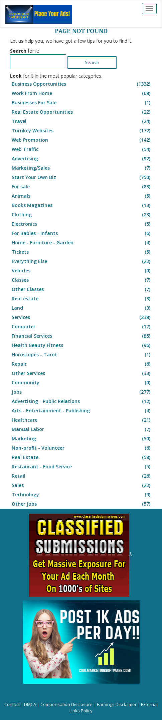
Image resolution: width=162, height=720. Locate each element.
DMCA (30, 704)
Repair (82, 364)
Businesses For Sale (82, 102)
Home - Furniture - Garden (82, 242)
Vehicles (82, 270)
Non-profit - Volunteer (82, 448)
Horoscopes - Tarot (82, 354)
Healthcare (82, 420)
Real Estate (82, 457)
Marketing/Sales (82, 168)
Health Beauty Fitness (82, 345)
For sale (82, 186)
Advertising (82, 158)
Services (82, 317)
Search (92, 62)
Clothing (82, 214)
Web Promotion (82, 140)
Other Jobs (82, 504)
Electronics (82, 224)
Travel (82, 121)
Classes (82, 280)
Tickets (82, 252)
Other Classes (82, 289)
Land (82, 308)
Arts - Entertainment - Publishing (82, 410)
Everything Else (82, 261)
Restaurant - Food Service (82, 466)
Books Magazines (82, 205)
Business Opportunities (82, 84)
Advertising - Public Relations (82, 401)
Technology (82, 494)
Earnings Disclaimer (117, 704)
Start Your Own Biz (82, 177)
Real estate (82, 298)
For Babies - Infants (82, 233)
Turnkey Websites (82, 130)
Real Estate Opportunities (82, 112)
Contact (12, 704)
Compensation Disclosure (66, 704)
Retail (82, 476)
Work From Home (82, 93)
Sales (82, 485)
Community (82, 382)
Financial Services (82, 336)
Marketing (82, 438)
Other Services (82, 373)
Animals (82, 196)
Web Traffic (82, 149)
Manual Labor (82, 429)
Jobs (82, 392)
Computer (82, 326)
